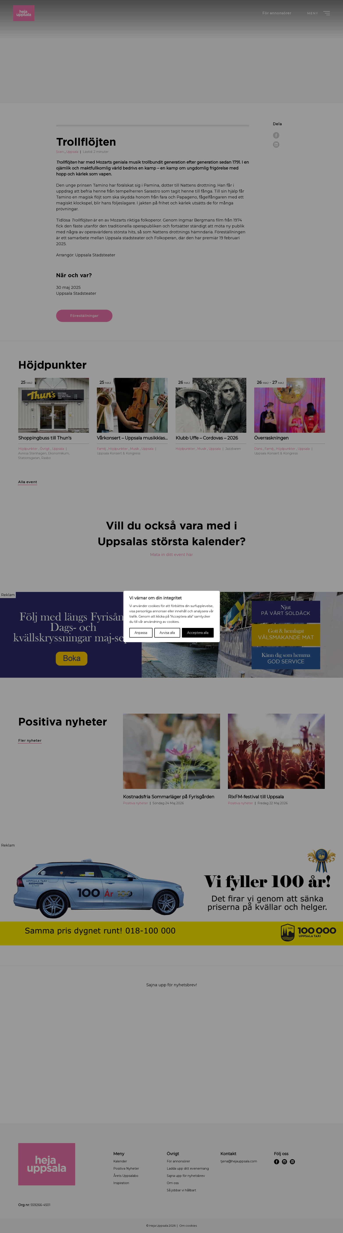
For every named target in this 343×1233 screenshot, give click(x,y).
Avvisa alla (167, 633)
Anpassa (141, 633)
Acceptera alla (197, 633)
